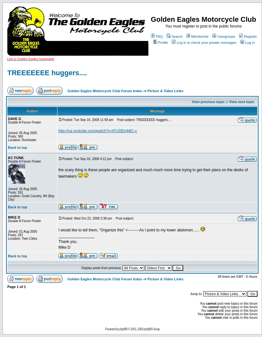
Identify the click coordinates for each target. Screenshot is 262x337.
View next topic (241, 102)
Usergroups (223, 36)
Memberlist (197, 36)
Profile (160, 42)
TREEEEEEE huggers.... (47, 73)
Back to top (17, 147)
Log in (247, 42)
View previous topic (208, 102)
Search (175, 36)
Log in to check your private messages (204, 42)
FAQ (157, 36)
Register (248, 36)
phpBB (123, 329)
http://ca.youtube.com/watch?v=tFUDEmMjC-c (97, 131)
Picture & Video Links (165, 91)
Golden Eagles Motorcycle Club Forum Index (104, 91)
